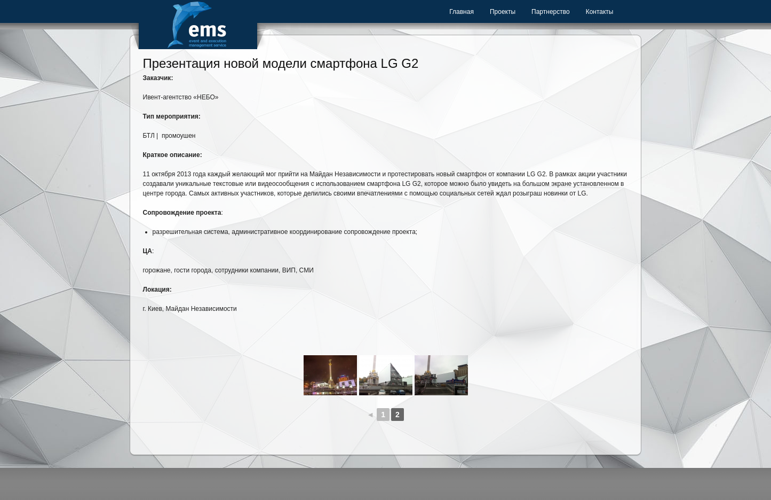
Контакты (600, 11)
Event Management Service (198, 24)
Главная (461, 11)
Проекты (502, 11)
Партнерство (550, 11)
